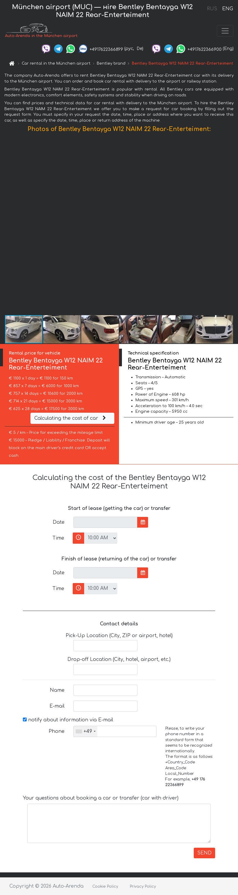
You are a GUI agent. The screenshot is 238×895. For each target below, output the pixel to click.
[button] (232, 225)
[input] (105, 522)
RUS (212, 8)
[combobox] (85, 731)
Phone (56, 731)
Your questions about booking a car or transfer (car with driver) (100, 798)
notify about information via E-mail (68, 720)
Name (57, 690)
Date (58, 522)
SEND (204, 853)
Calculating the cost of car (71, 418)
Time (58, 538)
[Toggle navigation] (225, 31)
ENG (227, 8)
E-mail (57, 706)
